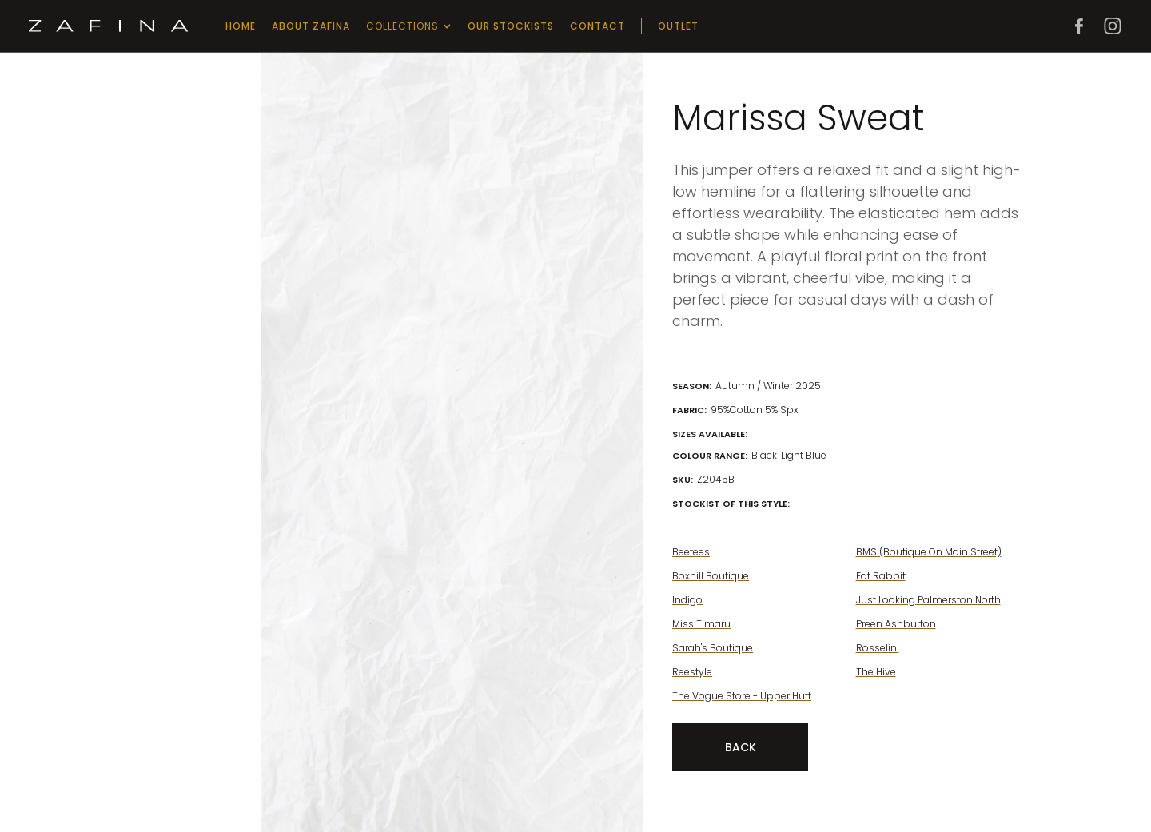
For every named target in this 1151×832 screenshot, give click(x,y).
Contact (597, 26)
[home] (109, 26)
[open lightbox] (338, 135)
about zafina (311, 26)
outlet (678, 26)
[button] (409, 26)
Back (740, 747)
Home (240, 26)
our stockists (511, 26)
